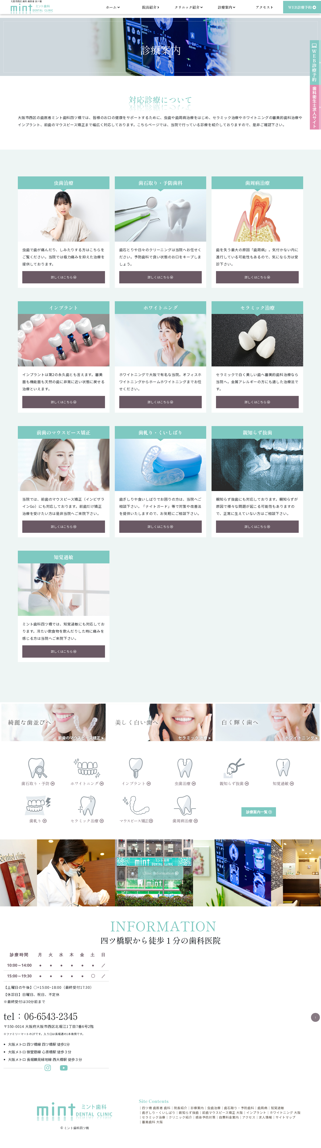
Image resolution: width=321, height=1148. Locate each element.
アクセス (264, 9)
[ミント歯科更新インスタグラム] (50, 1069)
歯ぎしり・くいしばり (158, 1112)
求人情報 (265, 1117)
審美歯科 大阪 (152, 1122)
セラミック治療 (153, 1117)
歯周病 (262, 1108)
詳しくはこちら (63, 277)
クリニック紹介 (180, 1117)
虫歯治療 (214, 1108)
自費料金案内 (229, 1117)
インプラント (256, 1112)
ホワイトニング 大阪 (285, 1112)
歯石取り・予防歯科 (239, 1108)
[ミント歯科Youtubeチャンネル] (64, 1069)
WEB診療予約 (302, 9)
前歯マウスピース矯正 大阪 (222, 1112)
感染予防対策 (205, 1117)
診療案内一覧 (259, 811)
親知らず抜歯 (189, 1112)
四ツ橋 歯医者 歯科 (156, 1108)
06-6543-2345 (51, 1016)
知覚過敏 (277, 1108)
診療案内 (197, 1108)
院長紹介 (150, 9)
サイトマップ (286, 1117)
